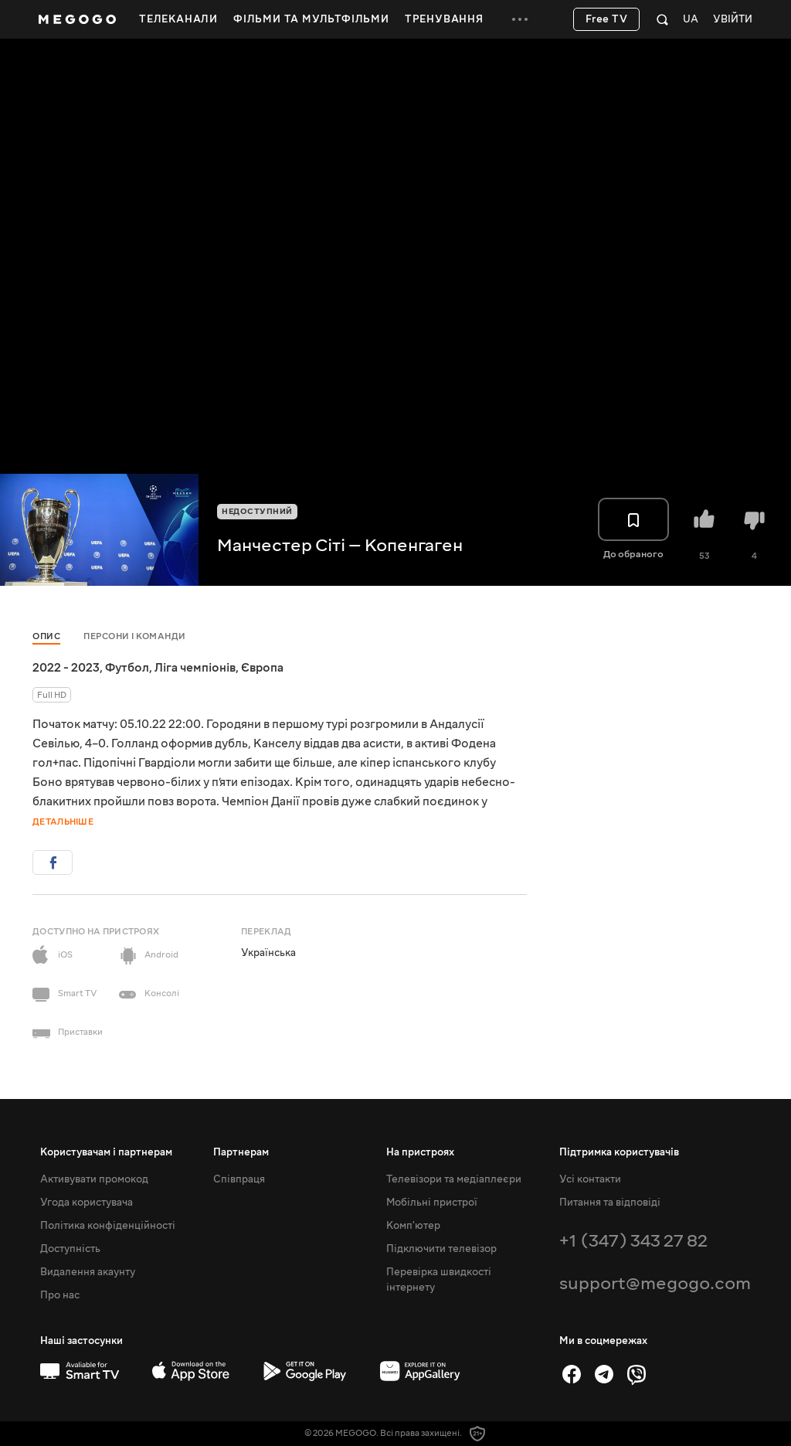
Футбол (127, 667)
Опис (46, 636)
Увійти (732, 19)
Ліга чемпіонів (195, 667)
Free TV (607, 19)
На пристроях (420, 1152)
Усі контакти (590, 1179)
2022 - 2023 (66, 667)
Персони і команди (134, 636)
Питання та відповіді (609, 1203)
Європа (262, 667)
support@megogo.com (655, 1283)
